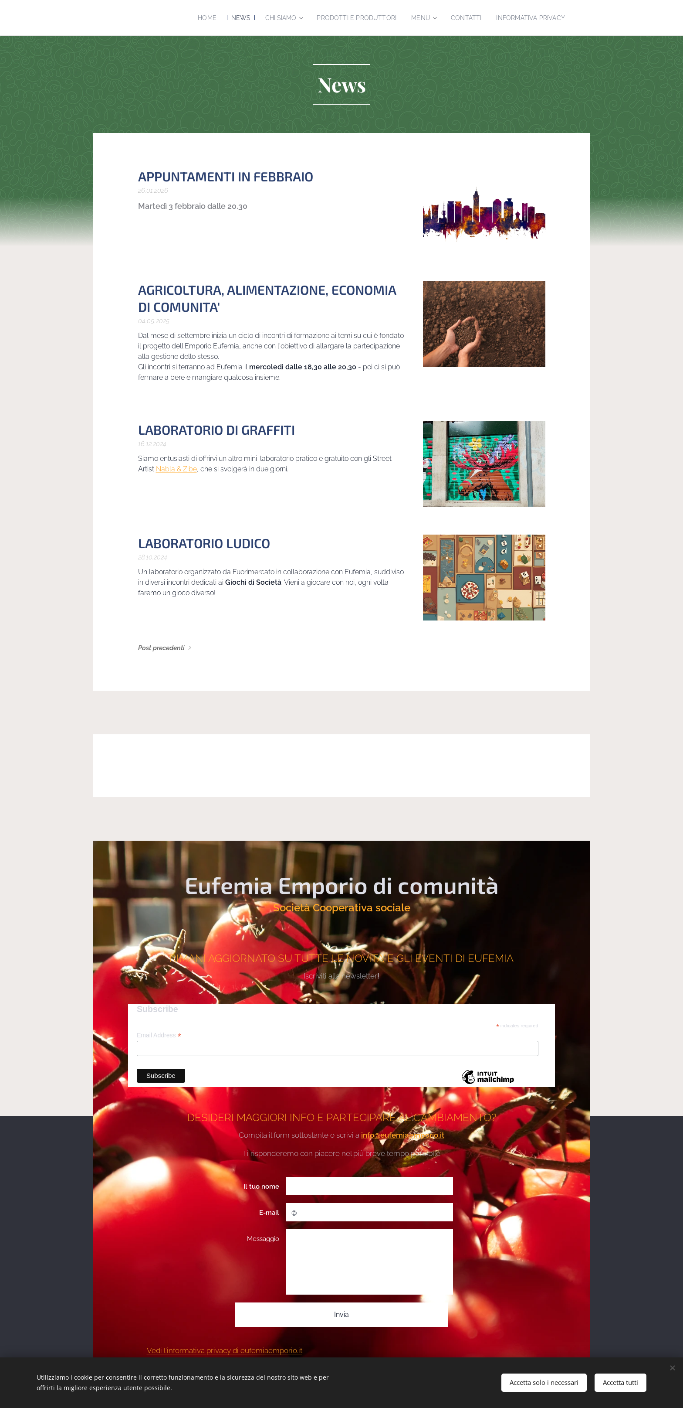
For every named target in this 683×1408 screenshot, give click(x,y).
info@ (370, 1135)
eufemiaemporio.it (412, 1135)
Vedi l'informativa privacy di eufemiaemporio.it (224, 1350)
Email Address (159, 1036)
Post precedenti (161, 648)
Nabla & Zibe (176, 469)
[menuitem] (244, 18)
